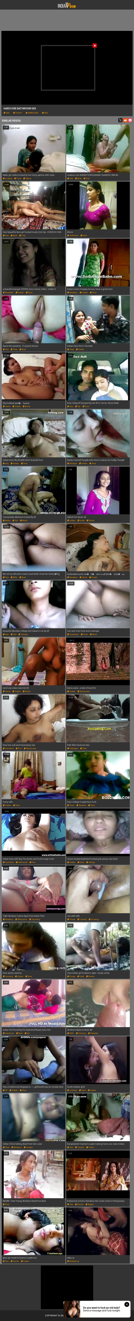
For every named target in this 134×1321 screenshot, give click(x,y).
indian (20, 292)
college (23, 634)
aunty (26, 406)
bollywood (73, 1261)
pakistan (93, 1033)
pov (19, 748)
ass (45, 113)
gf (5, 1090)
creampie (73, 634)
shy (6, 463)
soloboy (81, 1033)
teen (70, 805)
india (80, 520)
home (15, 1261)
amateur (72, 292)
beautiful (8, 292)
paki (83, 748)
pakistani (72, 748)
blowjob (72, 463)
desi (83, 235)
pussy (17, 113)
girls (82, 1090)
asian (6, 520)
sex (6, 113)
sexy (14, 349)
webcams (21, 919)
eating (27, 178)
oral (87, 178)
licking (7, 178)
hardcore (32, 113)
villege (90, 862)
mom (93, 634)
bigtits (89, 1204)
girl (15, 520)
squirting (34, 919)
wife (14, 577)
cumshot (8, 748)
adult (23, 520)
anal (78, 178)
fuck (17, 178)
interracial (21, 862)
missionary (30, 748)
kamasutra (83, 691)
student (81, 805)
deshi (90, 520)
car (77, 406)
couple (28, 1147)
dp (27, 1033)
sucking (94, 919)
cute (80, 976)
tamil (6, 406)
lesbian (72, 1090)
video (90, 1147)
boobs (90, 976)
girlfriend (72, 235)
